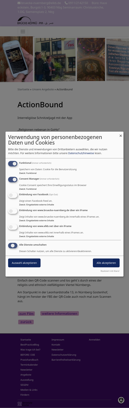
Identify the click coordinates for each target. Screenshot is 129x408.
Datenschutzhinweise (81, 153)
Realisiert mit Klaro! (110, 271)
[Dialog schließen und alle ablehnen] (120, 133)
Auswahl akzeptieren (24, 263)
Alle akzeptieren (106, 263)
